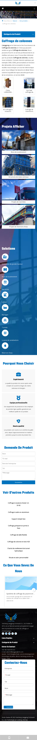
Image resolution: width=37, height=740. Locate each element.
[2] (18, 190)
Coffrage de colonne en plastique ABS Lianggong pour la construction (29, 110)
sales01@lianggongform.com (14, 652)
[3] (18, 215)
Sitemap (25, 720)
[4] (18, 140)
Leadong (19, 720)
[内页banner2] (18, 14)
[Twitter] (9, 633)
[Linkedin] (6, 633)
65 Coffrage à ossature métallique (7, 110)
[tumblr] (16, 633)
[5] (18, 165)
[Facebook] (3, 633)
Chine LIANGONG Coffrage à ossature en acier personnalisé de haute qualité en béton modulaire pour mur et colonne (7, 91)
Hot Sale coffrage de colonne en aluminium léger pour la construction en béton (29, 91)
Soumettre (18, 482)
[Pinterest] (12, 633)
